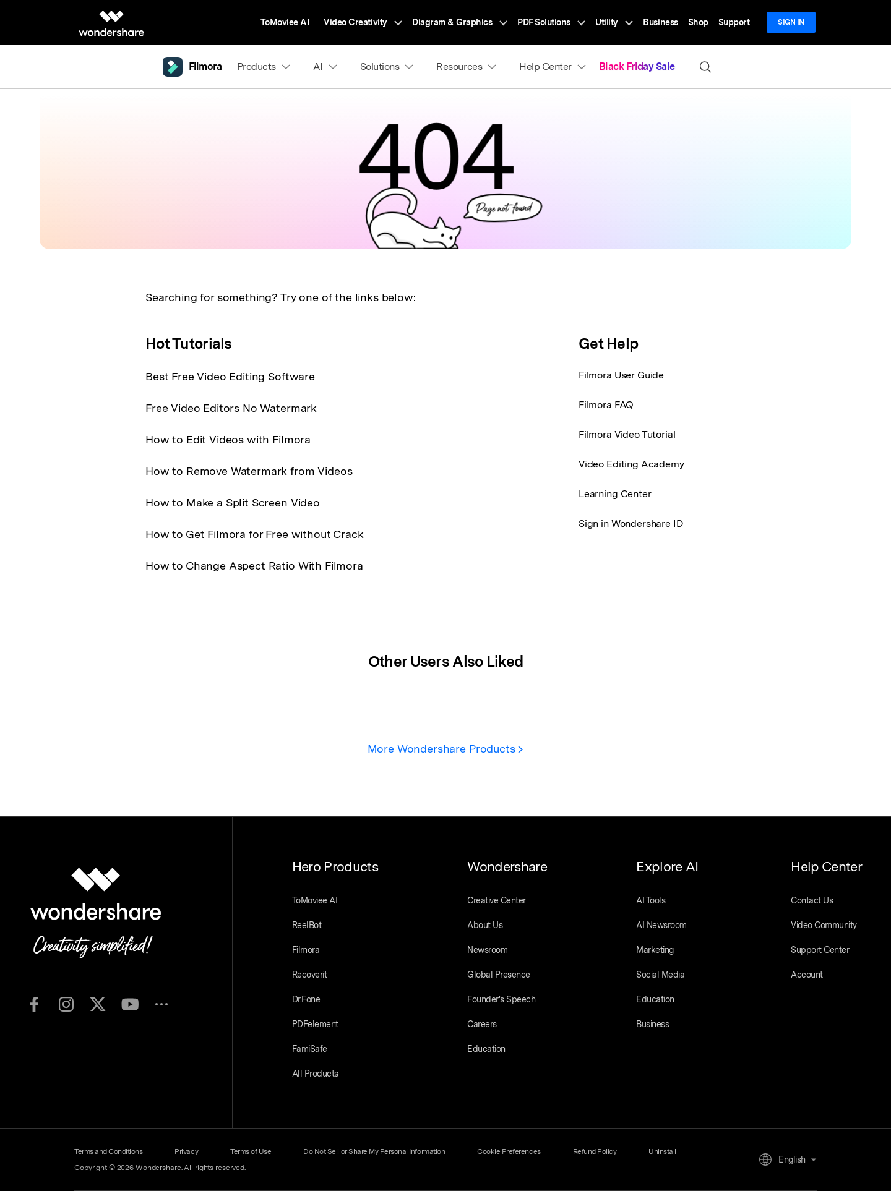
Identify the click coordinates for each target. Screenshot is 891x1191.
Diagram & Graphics (459, 22)
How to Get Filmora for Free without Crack (254, 533)
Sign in (791, 22)
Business (660, 22)
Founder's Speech (501, 999)
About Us (484, 925)
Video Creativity (363, 22)
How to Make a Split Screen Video (232, 502)
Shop (698, 22)
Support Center (820, 950)
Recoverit (309, 975)
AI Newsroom (661, 925)
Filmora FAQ (606, 405)
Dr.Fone (306, 999)
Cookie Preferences (508, 1151)
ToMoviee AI (284, 22)
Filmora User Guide (621, 375)
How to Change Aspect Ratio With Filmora (254, 565)
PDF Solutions (551, 22)
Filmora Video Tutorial (627, 434)
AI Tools (650, 900)
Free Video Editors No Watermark (231, 407)
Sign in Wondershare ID (631, 523)
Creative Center (496, 900)
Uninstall (662, 1151)
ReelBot (307, 925)
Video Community (824, 925)
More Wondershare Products (446, 748)
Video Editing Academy (631, 464)
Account (807, 975)
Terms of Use (250, 1151)
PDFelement (315, 1024)
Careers (482, 1024)
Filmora (306, 950)
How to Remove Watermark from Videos (248, 470)
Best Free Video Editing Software (230, 376)
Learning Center (615, 494)
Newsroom (487, 950)
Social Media (660, 975)
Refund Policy (595, 1151)
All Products (315, 1073)
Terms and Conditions (108, 1151)
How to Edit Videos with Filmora (228, 439)
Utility (614, 22)
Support (734, 22)
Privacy (186, 1151)
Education (486, 1049)
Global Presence (498, 975)
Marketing (655, 950)
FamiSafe (309, 1049)
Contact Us (812, 900)
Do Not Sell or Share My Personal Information (374, 1151)
